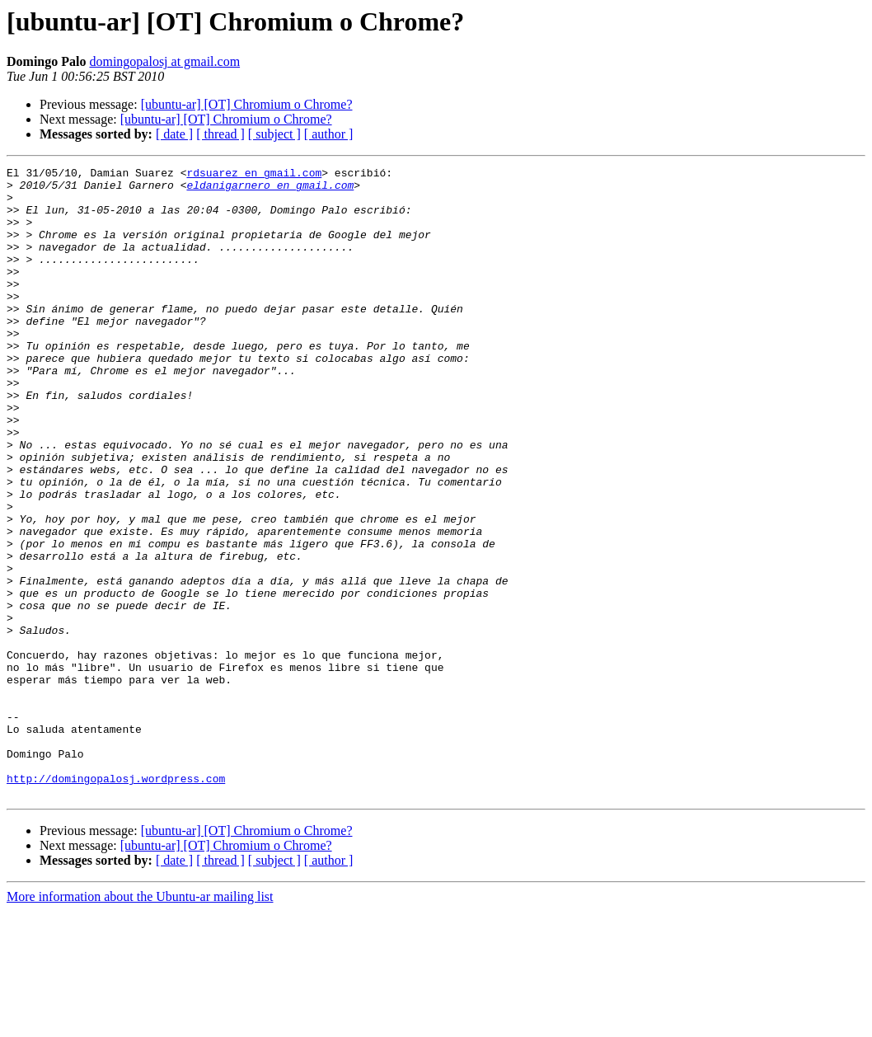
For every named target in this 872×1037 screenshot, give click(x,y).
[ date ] (174, 134)
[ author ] (329, 134)
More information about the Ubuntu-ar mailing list (140, 1023)
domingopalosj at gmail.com (164, 61)
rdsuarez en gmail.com (253, 174)
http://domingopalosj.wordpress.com (116, 901)
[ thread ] (220, 134)
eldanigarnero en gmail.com (270, 189)
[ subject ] (274, 134)
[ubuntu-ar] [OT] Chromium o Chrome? (247, 104)
